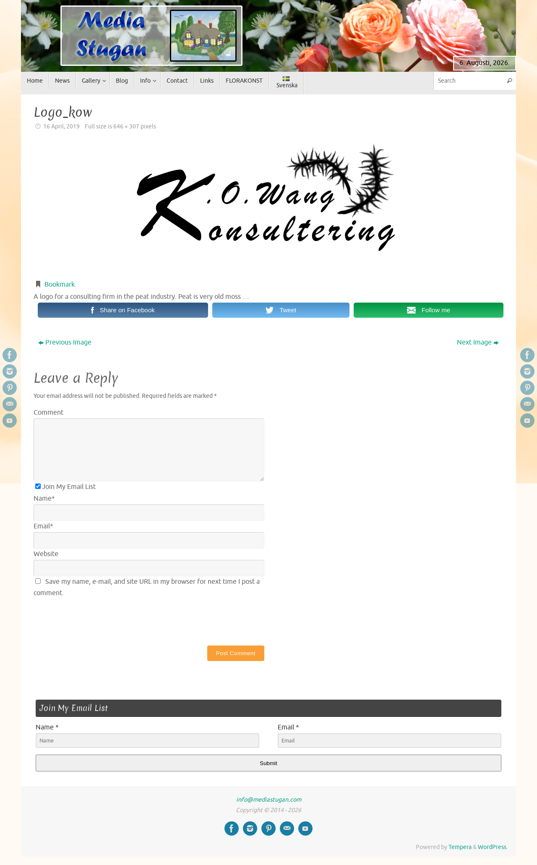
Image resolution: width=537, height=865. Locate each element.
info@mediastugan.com (268, 799)
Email (43, 526)
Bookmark (59, 284)
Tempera (460, 847)
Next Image (478, 342)
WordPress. (493, 847)
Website (46, 554)
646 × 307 (126, 126)
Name (44, 498)
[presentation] (97, 620)
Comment (48, 412)
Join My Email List (65, 487)
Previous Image (64, 342)
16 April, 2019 (61, 126)
